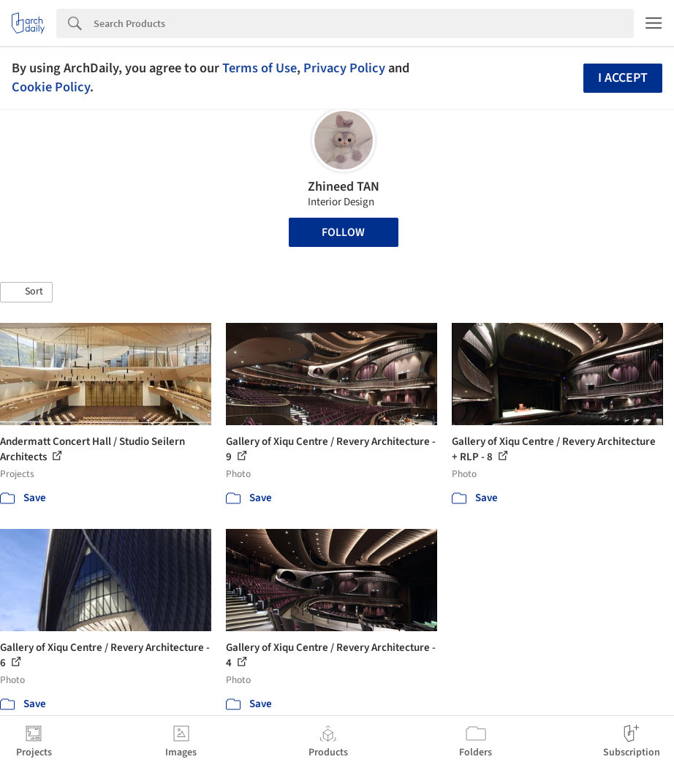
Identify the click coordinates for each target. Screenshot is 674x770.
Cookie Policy (51, 86)
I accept (623, 78)
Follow (343, 232)
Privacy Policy (344, 67)
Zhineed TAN (343, 187)
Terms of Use (259, 67)
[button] (26, 292)
